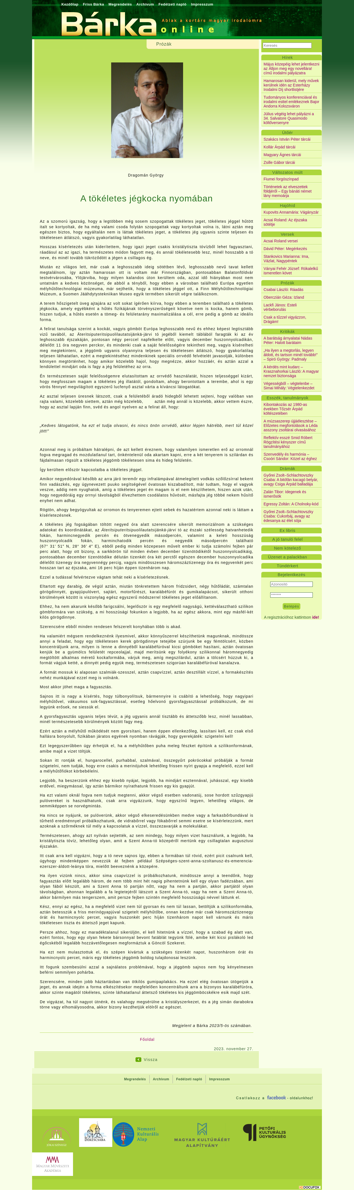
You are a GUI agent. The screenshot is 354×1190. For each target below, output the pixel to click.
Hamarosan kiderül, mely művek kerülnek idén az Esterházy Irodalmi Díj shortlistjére (291, 85)
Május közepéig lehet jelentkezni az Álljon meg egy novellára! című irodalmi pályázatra (291, 68)
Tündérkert (287, 565)
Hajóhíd (287, 205)
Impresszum (202, 4)
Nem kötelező (287, 548)
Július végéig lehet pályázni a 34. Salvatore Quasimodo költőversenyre (289, 118)
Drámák (287, 468)
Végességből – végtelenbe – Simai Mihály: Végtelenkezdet (289, 385)
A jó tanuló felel (287, 539)
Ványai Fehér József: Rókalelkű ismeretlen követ (291, 270)
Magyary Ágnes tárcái (282, 155)
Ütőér (287, 132)
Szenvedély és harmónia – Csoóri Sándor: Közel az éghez (290, 456)
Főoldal (147, 1039)
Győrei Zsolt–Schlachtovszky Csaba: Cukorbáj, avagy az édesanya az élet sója (288, 516)
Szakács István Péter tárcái (287, 139)
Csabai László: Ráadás (283, 289)
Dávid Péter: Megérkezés (285, 248)
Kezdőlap (70, 4)
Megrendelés (120, 4)
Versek (287, 234)
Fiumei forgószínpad (281, 179)
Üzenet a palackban (287, 557)
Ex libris (287, 530)
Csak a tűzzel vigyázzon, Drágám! (285, 319)
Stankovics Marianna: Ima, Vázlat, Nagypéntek (286, 258)
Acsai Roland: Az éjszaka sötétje (285, 222)
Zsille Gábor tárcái (279, 162)
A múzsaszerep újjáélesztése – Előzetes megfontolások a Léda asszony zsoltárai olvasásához (290, 425)
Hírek (287, 57)
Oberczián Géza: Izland (284, 297)
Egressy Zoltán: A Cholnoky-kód (291, 504)
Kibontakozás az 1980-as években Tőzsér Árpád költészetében (285, 409)
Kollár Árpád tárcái (279, 147)
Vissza (151, 1059)
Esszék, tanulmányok (287, 397)
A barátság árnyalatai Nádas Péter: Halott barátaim (288, 340)
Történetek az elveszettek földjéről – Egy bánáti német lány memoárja (288, 191)
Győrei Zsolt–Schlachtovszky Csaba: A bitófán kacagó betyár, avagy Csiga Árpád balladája (291, 479)
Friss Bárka (93, 4)
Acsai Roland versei (281, 241)
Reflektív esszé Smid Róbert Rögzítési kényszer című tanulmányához (288, 442)
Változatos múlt (287, 172)
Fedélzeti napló (172, 4)
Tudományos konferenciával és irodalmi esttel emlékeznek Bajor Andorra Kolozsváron (291, 101)
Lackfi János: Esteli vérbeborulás (280, 307)
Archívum (145, 4)
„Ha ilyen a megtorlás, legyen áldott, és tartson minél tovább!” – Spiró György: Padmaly (290, 354)
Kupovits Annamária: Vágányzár (291, 212)
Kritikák (287, 331)
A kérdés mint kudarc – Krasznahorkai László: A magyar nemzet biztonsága (291, 371)
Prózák (288, 282)
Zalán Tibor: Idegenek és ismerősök (285, 494)
